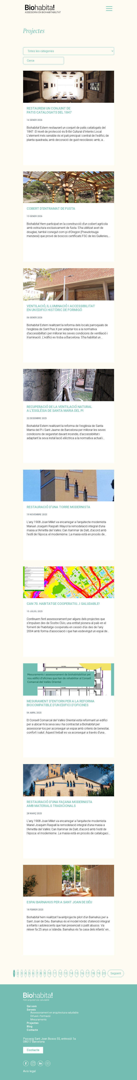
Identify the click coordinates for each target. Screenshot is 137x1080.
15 (76, 973)
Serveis (32, 1009)
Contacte (33, 1030)
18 (93, 973)
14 (71, 973)
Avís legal (29, 1071)
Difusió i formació (41, 1016)
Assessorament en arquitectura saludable (56, 1012)
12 (60, 973)
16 (82, 973)
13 (65, 973)
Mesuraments (39, 1019)
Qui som (32, 1006)
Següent (115, 973)
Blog (30, 1026)
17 (87, 973)
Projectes (34, 1023)
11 (54, 973)
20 (104, 973)
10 (49, 973)
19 (98, 973)
